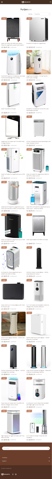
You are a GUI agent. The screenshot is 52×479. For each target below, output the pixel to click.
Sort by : (30, 14)
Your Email (6, 448)
